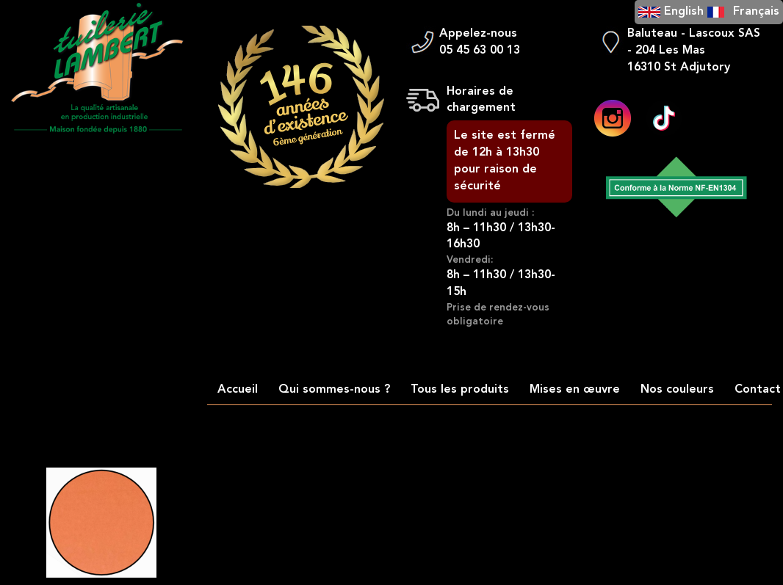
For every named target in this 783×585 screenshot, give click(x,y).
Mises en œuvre (575, 390)
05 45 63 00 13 (479, 51)
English (684, 12)
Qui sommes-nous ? (334, 390)
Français (756, 12)
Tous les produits (460, 390)
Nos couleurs (677, 390)
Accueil (237, 390)
